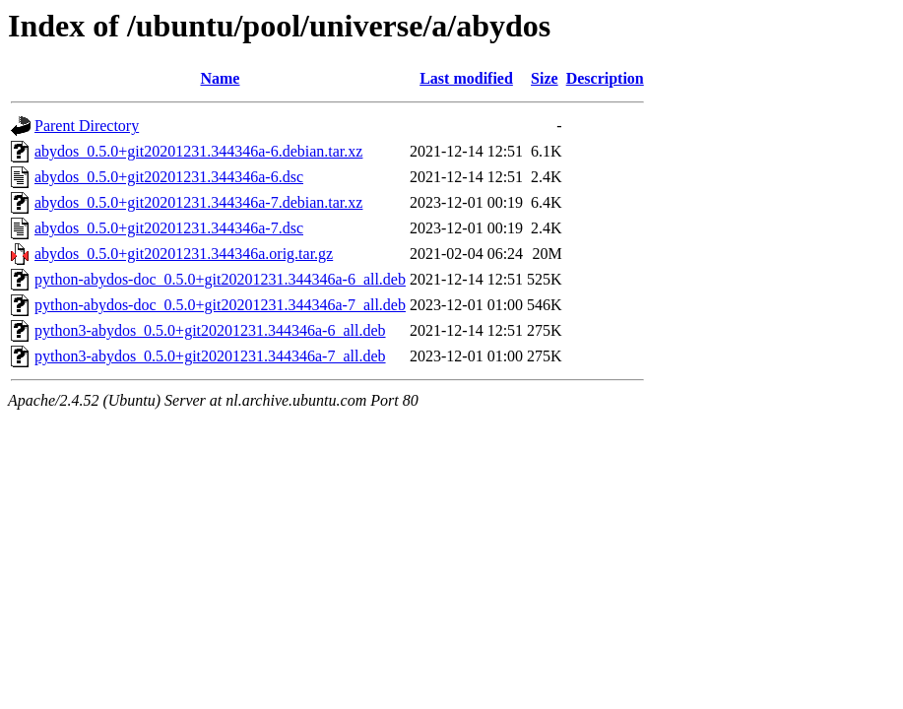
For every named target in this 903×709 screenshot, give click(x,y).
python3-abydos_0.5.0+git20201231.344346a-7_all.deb (210, 356)
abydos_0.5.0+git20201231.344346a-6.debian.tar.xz (198, 151)
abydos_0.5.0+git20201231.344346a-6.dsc (168, 176)
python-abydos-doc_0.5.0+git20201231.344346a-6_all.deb (220, 279)
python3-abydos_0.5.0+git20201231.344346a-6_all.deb (210, 330)
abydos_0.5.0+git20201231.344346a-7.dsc (168, 228)
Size (544, 78)
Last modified (466, 78)
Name (219, 78)
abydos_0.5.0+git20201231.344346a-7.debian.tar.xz (198, 202)
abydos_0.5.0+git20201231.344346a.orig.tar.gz (183, 253)
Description (605, 78)
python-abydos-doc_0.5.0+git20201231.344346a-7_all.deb (220, 304)
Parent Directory (86, 125)
